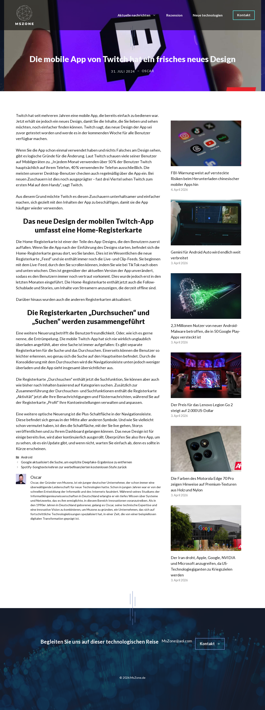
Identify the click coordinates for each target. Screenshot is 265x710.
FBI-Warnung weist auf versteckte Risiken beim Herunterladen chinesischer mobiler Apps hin (205, 178)
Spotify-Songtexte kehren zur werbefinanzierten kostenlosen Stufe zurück (74, 467)
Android (26, 457)
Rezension (174, 15)
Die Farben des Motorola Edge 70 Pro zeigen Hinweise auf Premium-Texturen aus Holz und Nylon (204, 484)
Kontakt (243, 15)
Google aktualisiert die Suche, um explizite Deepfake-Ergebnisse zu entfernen (76, 462)
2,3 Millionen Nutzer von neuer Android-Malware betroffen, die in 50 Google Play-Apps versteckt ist (205, 331)
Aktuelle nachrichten (139, 15)
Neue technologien (208, 15)
